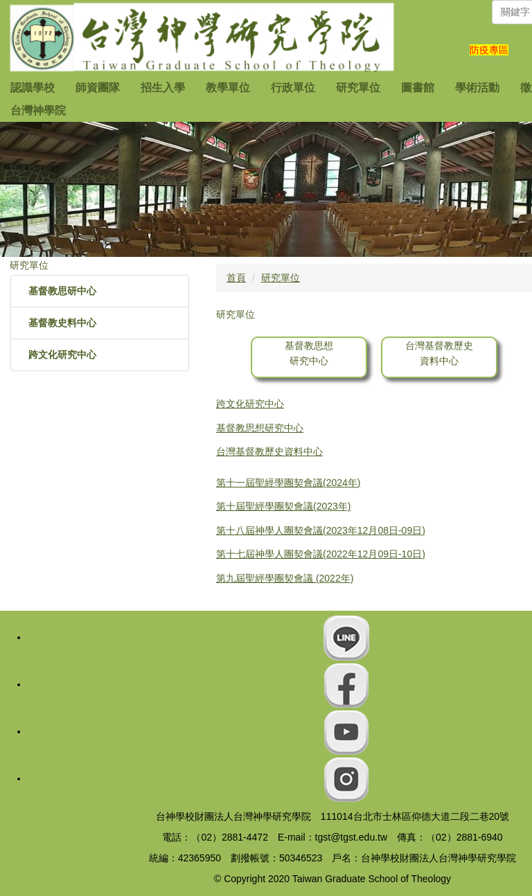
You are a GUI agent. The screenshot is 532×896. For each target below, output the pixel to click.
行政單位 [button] (293, 87)
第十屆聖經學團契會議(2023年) (283, 506)
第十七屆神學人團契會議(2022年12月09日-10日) (320, 553)
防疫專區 (489, 49)
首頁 (236, 277)
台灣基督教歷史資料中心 (269, 451)
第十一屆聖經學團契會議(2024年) (288, 482)
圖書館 (417, 87)
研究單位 (280, 277)
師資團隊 (98, 87)
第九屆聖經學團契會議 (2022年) (284, 578)
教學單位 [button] (228, 87)
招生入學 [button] (163, 87)
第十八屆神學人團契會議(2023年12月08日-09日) (320, 530)
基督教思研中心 (62, 290)
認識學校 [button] (32, 87)
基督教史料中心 (62, 322)
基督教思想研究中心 (259, 427)
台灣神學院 (38, 110)
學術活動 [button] (477, 87)
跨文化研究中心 (62, 354)
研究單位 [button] (358, 87)
